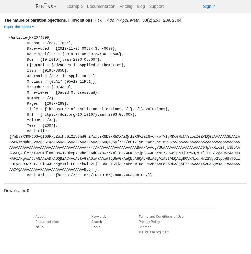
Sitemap (145, 227)
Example (75, 6)
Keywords (98, 216)
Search (96, 222)
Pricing (126, 6)
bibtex (27, 27)
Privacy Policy (149, 222)
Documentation (101, 6)
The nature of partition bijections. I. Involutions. (49, 20)
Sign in (209, 6)
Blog (141, 6)
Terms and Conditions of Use (161, 216)
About (40, 216)
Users (95, 227)
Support (156, 6)
